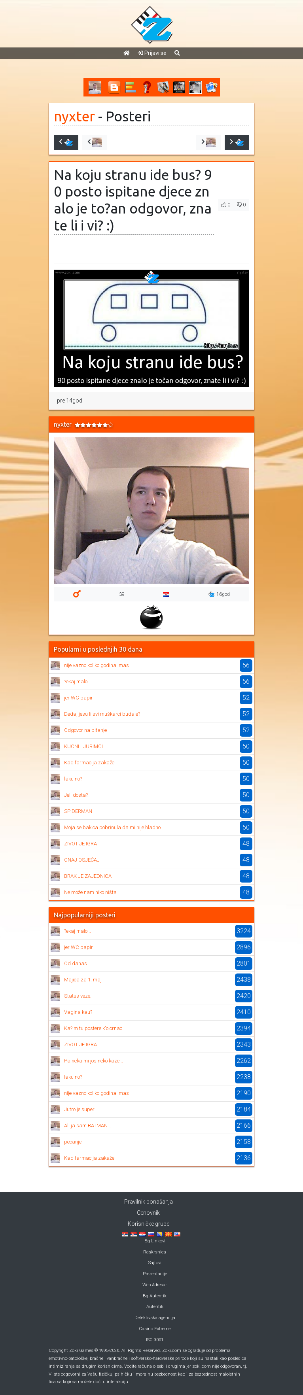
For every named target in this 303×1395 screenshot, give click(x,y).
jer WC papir (78, 698)
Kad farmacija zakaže (89, 763)
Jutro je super (79, 1109)
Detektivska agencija (154, 1317)
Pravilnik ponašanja (148, 1201)
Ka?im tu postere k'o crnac (93, 1028)
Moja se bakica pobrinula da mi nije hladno (112, 827)
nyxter (74, 116)
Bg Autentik (155, 1296)
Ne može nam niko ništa (90, 892)
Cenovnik (148, 1213)
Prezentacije (155, 1273)
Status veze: (77, 996)
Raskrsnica (154, 1252)
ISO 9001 (154, 1339)
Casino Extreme (154, 1328)
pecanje (72, 1142)
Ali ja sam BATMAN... (87, 1125)
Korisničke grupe (148, 1224)
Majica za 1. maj (83, 980)
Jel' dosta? (76, 795)
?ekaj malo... (77, 681)
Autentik (154, 1306)
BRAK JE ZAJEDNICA (88, 876)
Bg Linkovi (154, 1241)
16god (219, 594)
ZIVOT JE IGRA (80, 844)
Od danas (75, 963)
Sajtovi (154, 1262)
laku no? (73, 779)
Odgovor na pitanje (85, 730)
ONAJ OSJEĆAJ (82, 860)
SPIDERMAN (78, 811)
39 (122, 594)
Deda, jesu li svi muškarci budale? (102, 714)
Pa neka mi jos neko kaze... (93, 1061)
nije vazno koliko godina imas (96, 665)
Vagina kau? (78, 1012)
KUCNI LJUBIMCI (83, 746)
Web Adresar (154, 1284)
